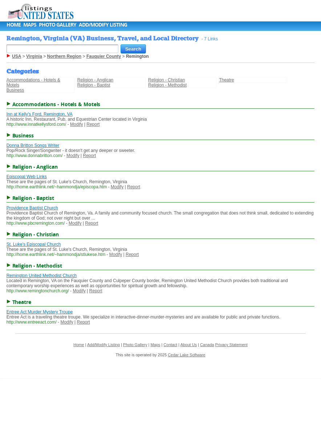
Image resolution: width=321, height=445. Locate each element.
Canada (207, 344)
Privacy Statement (231, 344)
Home (14, 24)
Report (92, 124)
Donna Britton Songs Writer (33, 145)
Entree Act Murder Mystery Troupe (40, 311)
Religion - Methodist (167, 85)
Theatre (226, 80)
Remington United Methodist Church (42, 275)
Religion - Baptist (93, 85)
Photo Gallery (57, 24)
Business (15, 90)
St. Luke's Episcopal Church (34, 244)
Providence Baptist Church (32, 208)
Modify (76, 124)
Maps (29, 24)
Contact (170, 344)
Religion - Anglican (95, 80)
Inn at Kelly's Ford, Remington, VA (40, 114)
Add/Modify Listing (103, 24)
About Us (188, 344)
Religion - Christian (166, 80)
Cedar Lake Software (186, 355)
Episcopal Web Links (27, 176)
